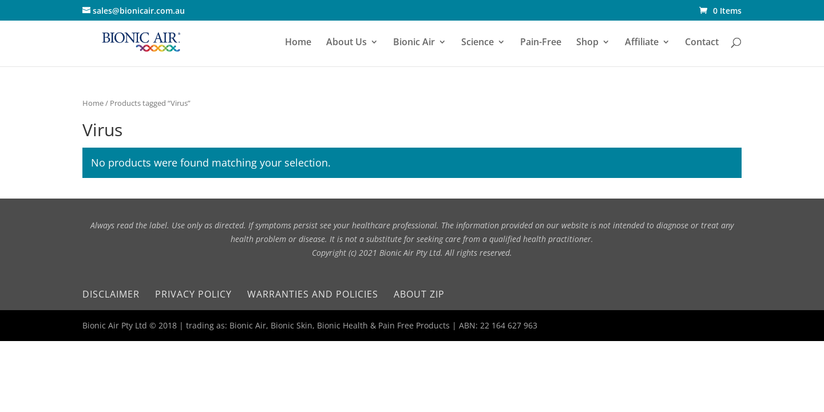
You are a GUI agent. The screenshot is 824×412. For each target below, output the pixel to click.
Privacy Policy (193, 294)
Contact (702, 43)
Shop (587, 43)
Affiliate (642, 43)
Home (298, 43)
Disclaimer (111, 294)
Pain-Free (540, 43)
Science (477, 43)
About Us (346, 43)
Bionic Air (414, 43)
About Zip (419, 294)
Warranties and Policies (312, 294)
